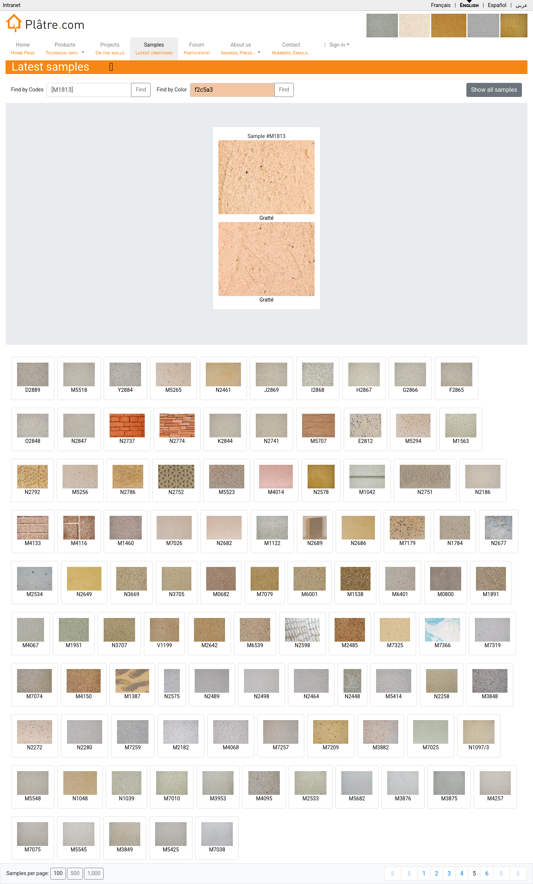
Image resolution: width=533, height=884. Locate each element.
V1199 (164, 645)
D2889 (32, 390)
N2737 (127, 441)
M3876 (403, 798)
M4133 (33, 543)
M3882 (381, 747)
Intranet (11, 5)
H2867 (364, 390)
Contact (291, 49)
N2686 (358, 543)
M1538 (355, 594)
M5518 (79, 390)
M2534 (35, 594)
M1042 (367, 492)
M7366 (443, 645)
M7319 (493, 645)
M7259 (133, 747)
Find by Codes (27, 90)
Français (440, 5)
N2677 (498, 543)
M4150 (84, 696)
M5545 (79, 850)
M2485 (350, 645)
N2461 (223, 390)
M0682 (221, 594)
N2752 (176, 492)
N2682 (224, 543)
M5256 (80, 492)
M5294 (413, 441)
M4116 (79, 543)
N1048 (80, 798)
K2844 (225, 441)
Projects (109, 49)
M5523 (227, 492)
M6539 (255, 645)
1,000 (93, 873)
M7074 (34, 696)
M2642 (209, 645)
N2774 (177, 441)
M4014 (276, 492)
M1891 (491, 594)
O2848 (32, 441)
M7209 (331, 747)
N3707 (119, 645)
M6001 (310, 594)
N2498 (261, 696)
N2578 (321, 492)
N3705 (176, 594)
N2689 (314, 543)
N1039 (126, 798)
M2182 (181, 747)
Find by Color (172, 90)
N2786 (127, 492)
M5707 (319, 441)
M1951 (74, 645)
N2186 (482, 492)
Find (141, 90)
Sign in (333, 45)
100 (58, 873)
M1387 (132, 696)
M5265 (173, 390)
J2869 (271, 390)
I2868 (317, 390)
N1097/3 (479, 747)
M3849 (125, 850)
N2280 (84, 747)
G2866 (410, 390)
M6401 (400, 594)
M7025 (431, 747)
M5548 (33, 798)
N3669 (131, 594)
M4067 (31, 645)
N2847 (79, 441)
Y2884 (125, 390)
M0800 (446, 594)
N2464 (311, 696)
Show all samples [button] (494, 89)
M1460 (126, 543)
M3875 (449, 798)
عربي (521, 5)
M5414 (393, 696)
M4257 (495, 798)
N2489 (211, 696)
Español (497, 5)
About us (239, 49)
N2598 (302, 645)
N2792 (32, 492)
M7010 (172, 798)
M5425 (171, 850)
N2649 (84, 594)
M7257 (281, 747)
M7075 (32, 850)
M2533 (310, 798)
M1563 (461, 441)
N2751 (425, 492)
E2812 (365, 441)
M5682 (357, 798)
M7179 (407, 543)
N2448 (352, 696)
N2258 (441, 696)
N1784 (455, 543)
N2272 (34, 747)
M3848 (490, 696)
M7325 (395, 645)
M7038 (217, 850)
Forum (197, 49)
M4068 (231, 747)
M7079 (265, 594)
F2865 (456, 390)
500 (74, 873)
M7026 (174, 543)
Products (63, 49)
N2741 (271, 441)
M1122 (272, 543)
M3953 (218, 798)
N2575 (172, 696)
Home (22, 49)
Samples (153, 49)
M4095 (264, 798)
